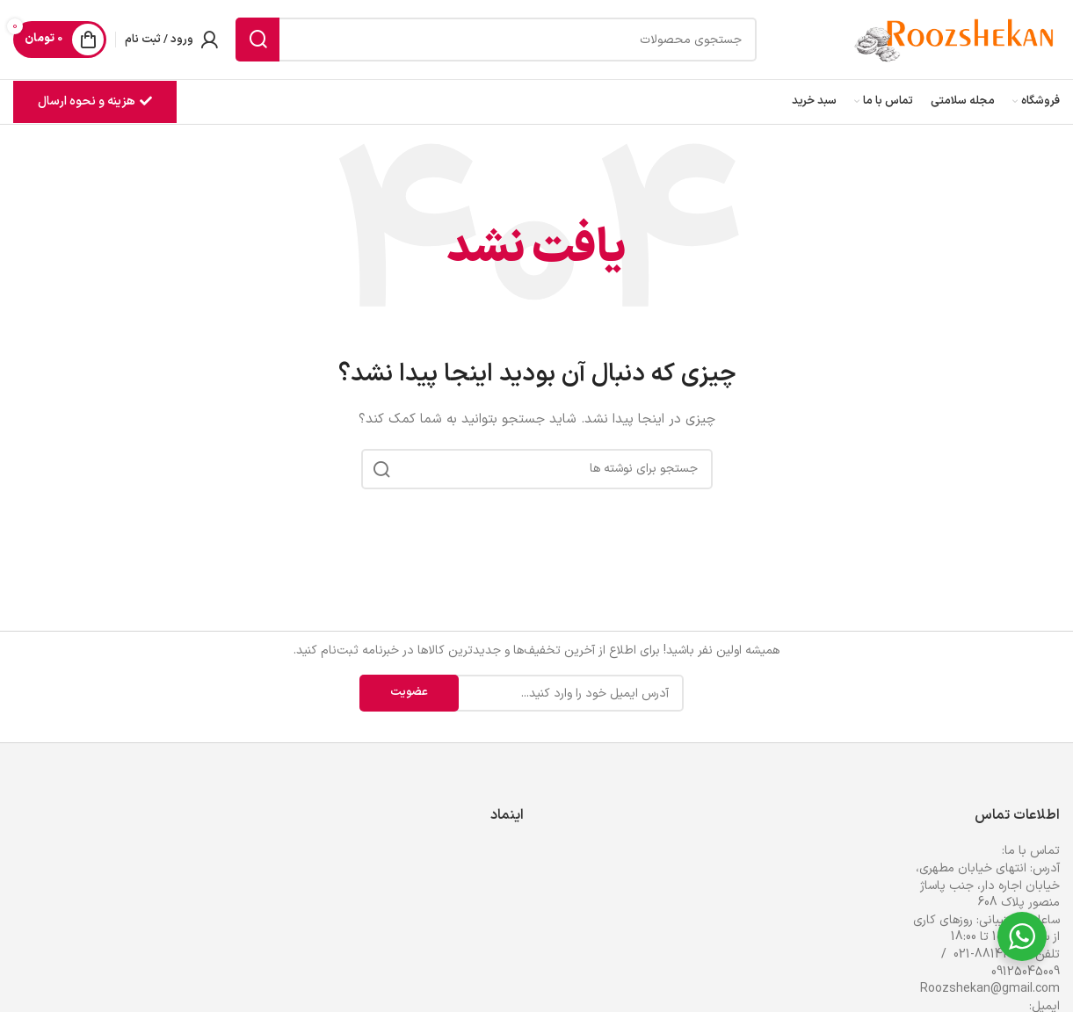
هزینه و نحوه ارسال (95, 101)
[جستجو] (496, 39)
